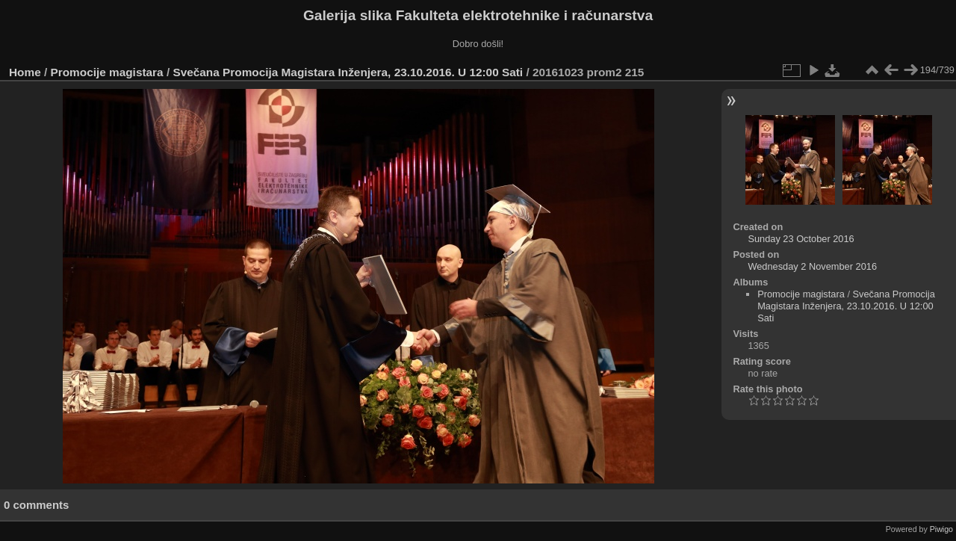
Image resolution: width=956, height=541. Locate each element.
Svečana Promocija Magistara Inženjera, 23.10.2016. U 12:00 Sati (349, 72)
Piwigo (941, 529)
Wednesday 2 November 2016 (812, 266)
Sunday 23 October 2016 (801, 238)
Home (25, 72)
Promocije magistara (107, 72)
